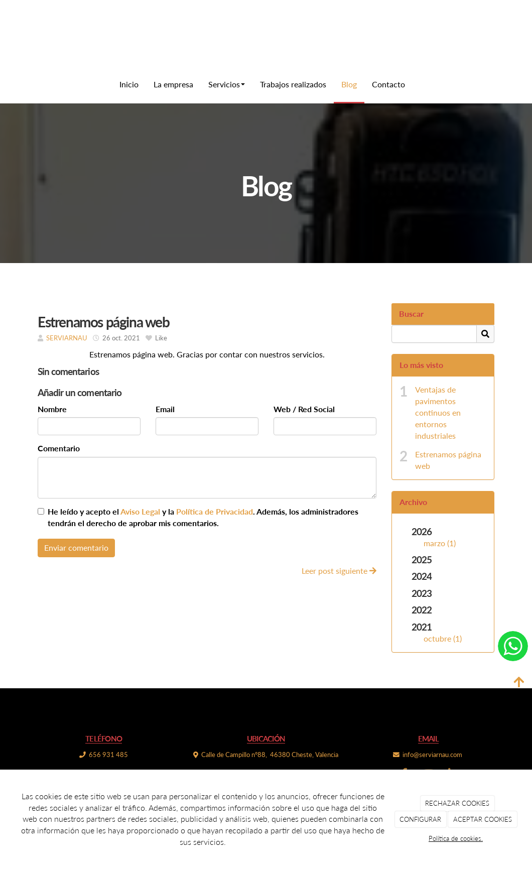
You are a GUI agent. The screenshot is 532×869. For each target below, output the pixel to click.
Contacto (388, 84)
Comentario (59, 448)
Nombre (52, 409)
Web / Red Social (304, 409)
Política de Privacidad (214, 511)
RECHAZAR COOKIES (457, 803)
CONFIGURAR (420, 819)
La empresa (173, 84)
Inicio (129, 84)
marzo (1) (440, 543)
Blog (349, 84)
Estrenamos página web (448, 459)
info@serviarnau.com (432, 755)
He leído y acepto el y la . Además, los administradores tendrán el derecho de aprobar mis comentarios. (203, 517)
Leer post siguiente (339, 570)
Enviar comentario (76, 547)
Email (165, 409)
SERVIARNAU (66, 338)
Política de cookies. (456, 838)
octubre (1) (443, 638)
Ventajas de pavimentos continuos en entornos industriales (438, 412)
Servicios (226, 84)
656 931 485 (108, 755)
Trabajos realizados (293, 84)
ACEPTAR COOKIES (482, 819)
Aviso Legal (140, 511)
